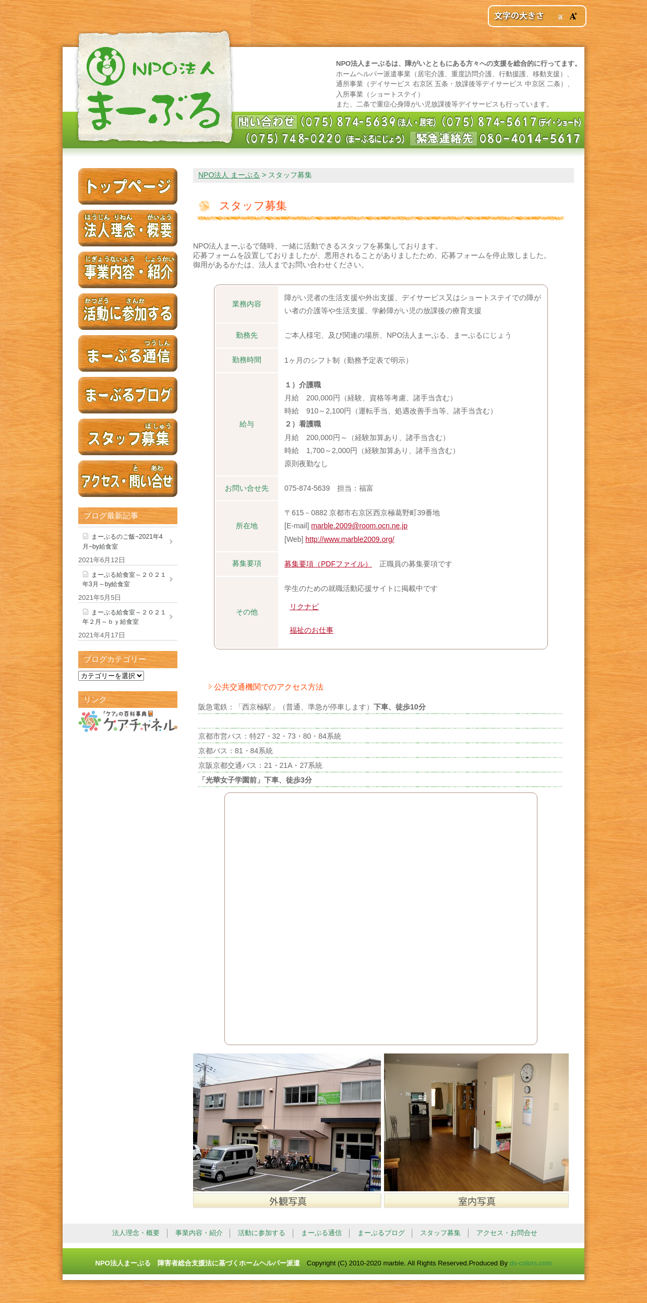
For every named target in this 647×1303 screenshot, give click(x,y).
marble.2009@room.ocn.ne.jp (359, 526)
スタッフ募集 (440, 1233)
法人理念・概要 (136, 1233)
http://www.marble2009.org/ (349, 539)
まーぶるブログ (381, 1233)
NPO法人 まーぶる (153, 89)
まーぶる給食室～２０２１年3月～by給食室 (124, 579)
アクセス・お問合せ (506, 1233)
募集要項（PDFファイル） (328, 564)
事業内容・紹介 (199, 1233)
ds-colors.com (531, 1263)
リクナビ (304, 606)
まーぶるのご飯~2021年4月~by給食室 (122, 541)
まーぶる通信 (321, 1233)
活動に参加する (261, 1233)
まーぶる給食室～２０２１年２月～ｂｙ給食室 (124, 617)
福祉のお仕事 (311, 630)
